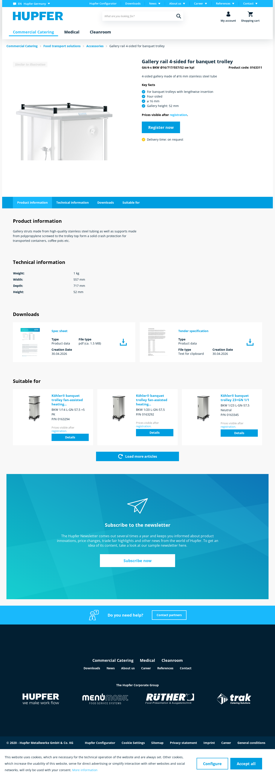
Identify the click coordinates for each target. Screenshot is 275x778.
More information (85, 770)
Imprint (209, 743)
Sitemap (157, 743)
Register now (161, 127)
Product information (32, 202)
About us (128, 668)
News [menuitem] (152, 3)
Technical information (72, 202)
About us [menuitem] (175, 3)
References (165, 668)
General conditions (251, 743)
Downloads (133, 3)
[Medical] (72, 32)
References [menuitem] (223, 3)
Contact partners (169, 615)
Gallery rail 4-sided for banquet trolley (137, 46)
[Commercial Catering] (33, 32)
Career (146, 668)
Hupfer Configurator (103, 3)
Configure (212, 763)
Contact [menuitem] (248, 3)
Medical (147, 660)
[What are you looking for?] (142, 16)
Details (70, 437)
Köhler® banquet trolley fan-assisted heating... (67, 399)
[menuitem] (32, 3)
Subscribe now (137, 560)
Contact (185, 668)
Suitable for (131, 202)
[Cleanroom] (100, 32)
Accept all (246, 763)
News (111, 668)
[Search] (178, 16)
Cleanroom (172, 660)
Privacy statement (183, 743)
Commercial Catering (112, 660)
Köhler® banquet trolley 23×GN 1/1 (235, 397)
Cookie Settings (133, 743)
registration (178, 115)
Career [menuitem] (198, 3)
